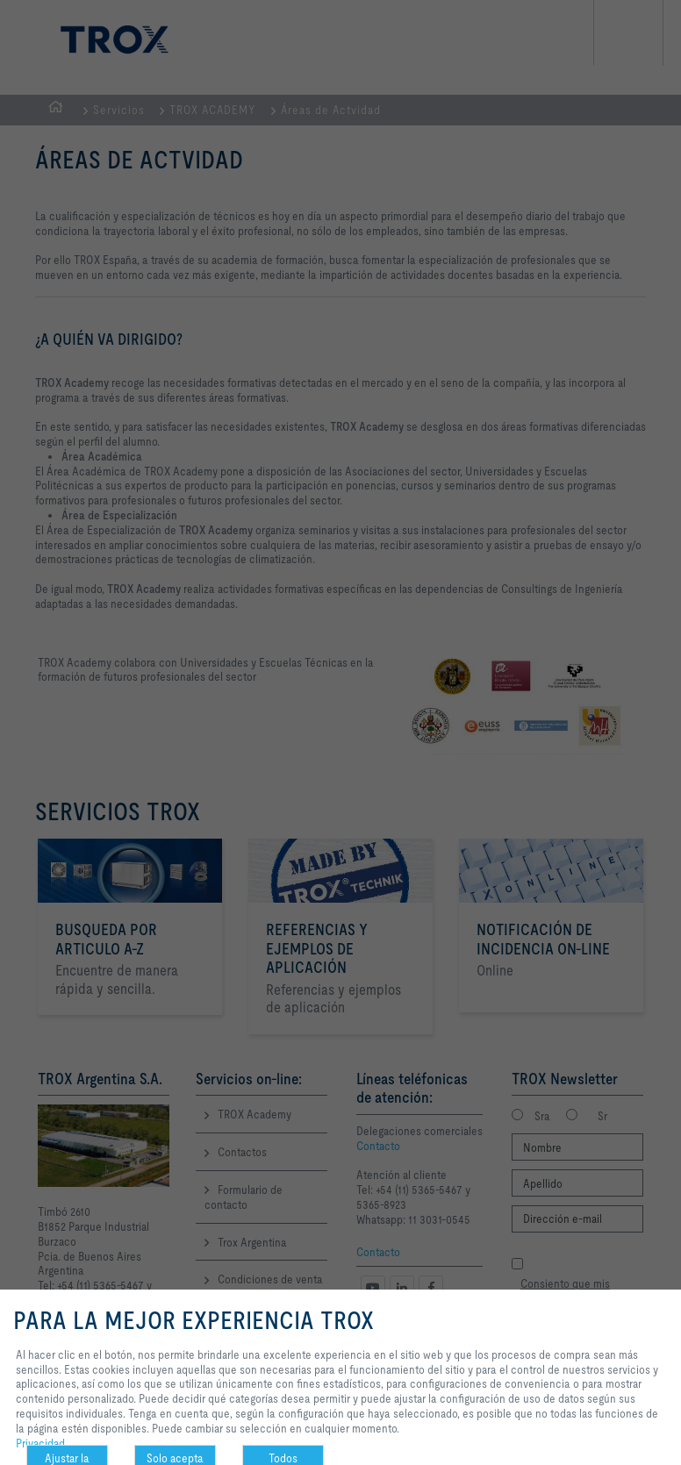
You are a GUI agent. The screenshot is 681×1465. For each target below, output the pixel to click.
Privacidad (40, 1443)
